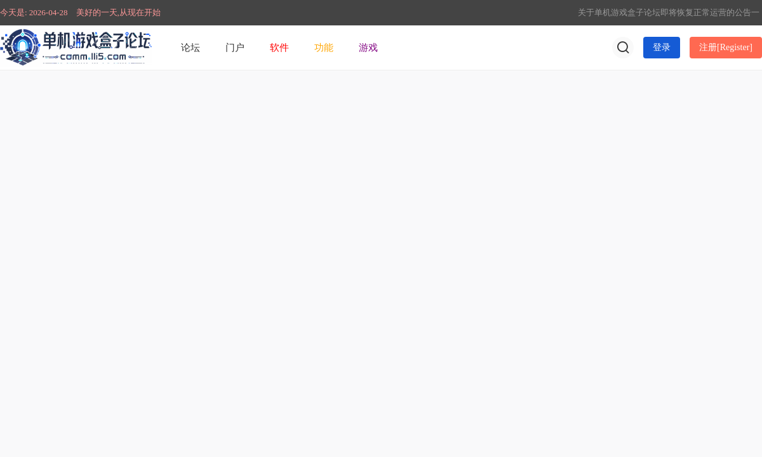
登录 (662, 47)
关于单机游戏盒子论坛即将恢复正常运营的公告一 (668, 12)
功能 (323, 48)
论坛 (190, 48)
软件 (279, 48)
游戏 (368, 48)
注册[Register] (725, 47)
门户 (234, 48)
